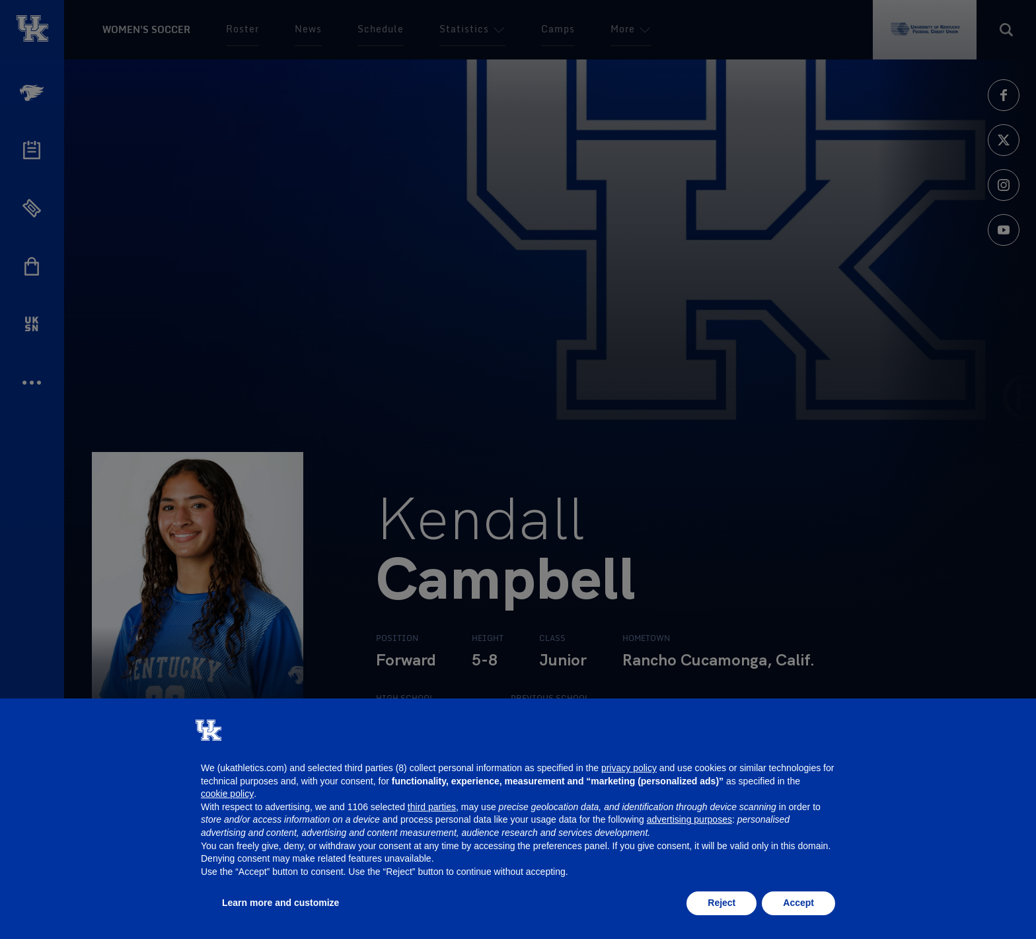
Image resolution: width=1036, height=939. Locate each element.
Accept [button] (798, 902)
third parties (432, 807)
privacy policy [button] (629, 768)
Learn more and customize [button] (280, 902)
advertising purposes (689, 819)
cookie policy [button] (227, 793)
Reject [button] (721, 902)
